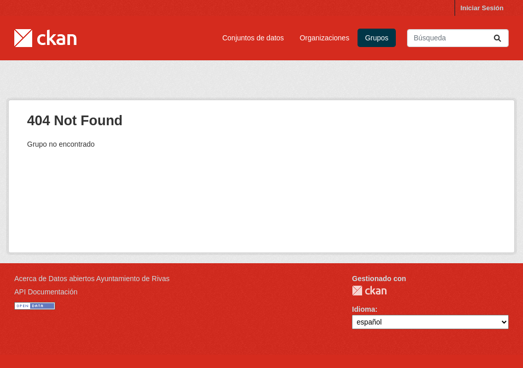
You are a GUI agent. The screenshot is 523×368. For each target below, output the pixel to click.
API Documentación (46, 292)
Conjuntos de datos (253, 38)
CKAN (369, 290)
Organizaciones (324, 38)
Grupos (377, 38)
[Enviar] (497, 38)
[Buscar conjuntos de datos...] (458, 38)
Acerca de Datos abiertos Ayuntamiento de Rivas (92, 278)
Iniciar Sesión (482, 8)
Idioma (363, 309)
